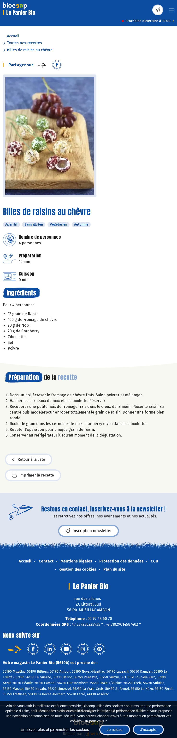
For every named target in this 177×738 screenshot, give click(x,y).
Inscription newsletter (88, 530)
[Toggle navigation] (171, 12)
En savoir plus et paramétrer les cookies (55, 729)
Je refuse (115, 729)
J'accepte (148, 729)
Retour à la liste (28, 459)
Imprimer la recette (33, 475)
